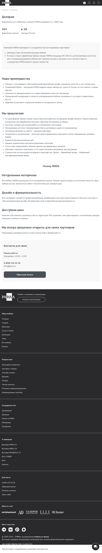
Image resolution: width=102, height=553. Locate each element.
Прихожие (6, 327)
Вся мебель (6, 342)
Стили (4, 338)
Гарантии (5, 376)
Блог (3, 460)
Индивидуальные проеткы (12, 392)
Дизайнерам (7, 410)
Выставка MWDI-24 (9, 448)
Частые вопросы (8, 384)
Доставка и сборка (9, 369)
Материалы (6, 422)
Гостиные (5, 319)
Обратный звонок (25, 274)
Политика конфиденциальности (14, 388)
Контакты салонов (9, 490)
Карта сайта (6, 494)
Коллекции (6, 334)
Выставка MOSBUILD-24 (11, 452)
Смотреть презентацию (31, 299)
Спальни (5, 323)
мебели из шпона (41, 537)
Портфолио (6, 426)
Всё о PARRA (7, 456)
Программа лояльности (11, 365)
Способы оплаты (8, 372)
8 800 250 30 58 (8, 482)
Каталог (5, 346)
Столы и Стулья (7, 331)
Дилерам (5, 414)
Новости (5, 464)
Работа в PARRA (8, 418)
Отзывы (5, 380)
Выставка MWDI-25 (9, 444)
